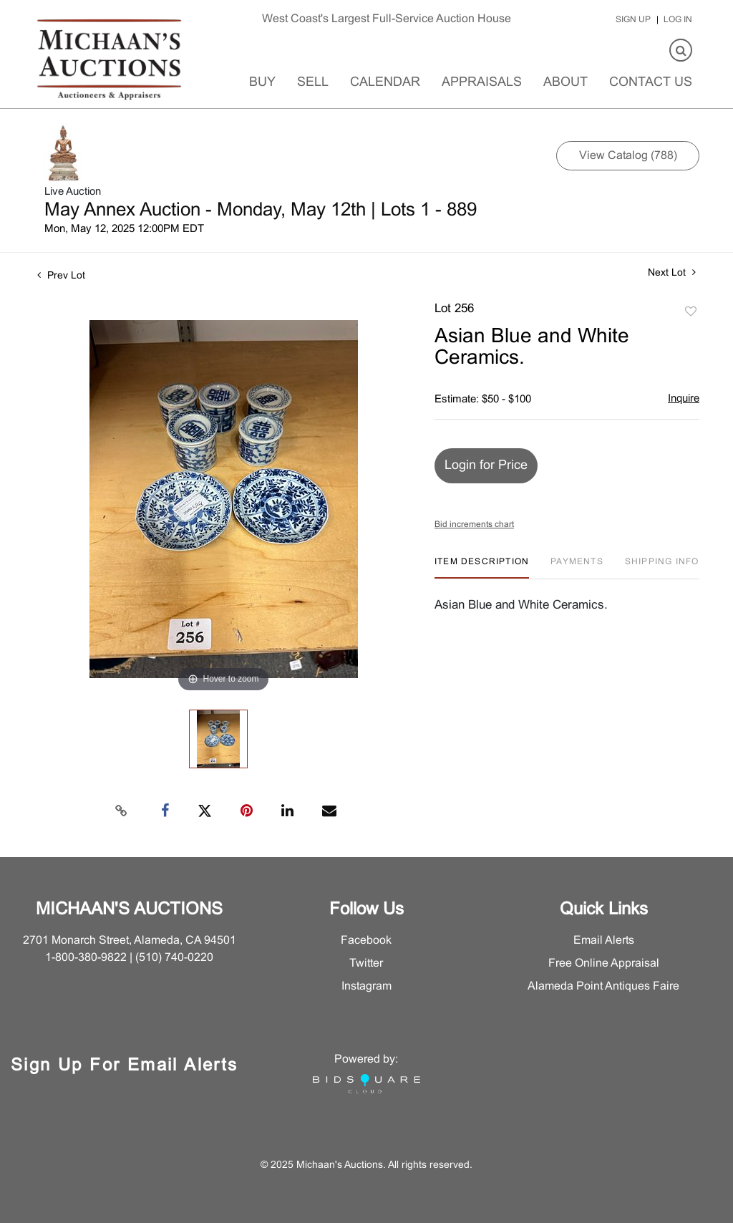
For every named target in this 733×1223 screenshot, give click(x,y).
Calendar (385, 83)
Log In (678, 20)
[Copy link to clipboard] (121, 811)
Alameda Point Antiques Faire (603, 986)
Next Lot (672, 272)
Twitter (366, 963)
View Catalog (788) (628, 155)
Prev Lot (61, 276)
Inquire (683, 399)
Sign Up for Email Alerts (124, 1066)
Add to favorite (690, 312)
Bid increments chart (474, 525)
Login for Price (486, 466)
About (565, 83)
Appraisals (482, 83)
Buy (262, 83)
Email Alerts (603, 940)
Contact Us (650, 83)
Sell (313, 83)
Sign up (633, 20)
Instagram (366, 986)
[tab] (482, 567)
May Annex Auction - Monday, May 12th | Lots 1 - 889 (260, 210)
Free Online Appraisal (603, 963)
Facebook (366, 940)
